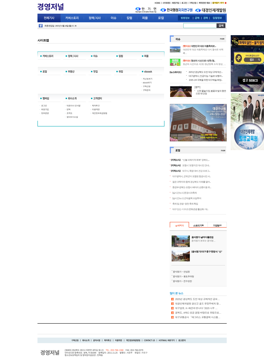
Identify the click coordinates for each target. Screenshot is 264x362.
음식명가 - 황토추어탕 (183, 276)
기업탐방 (217, 225)
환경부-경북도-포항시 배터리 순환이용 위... (191, 187)
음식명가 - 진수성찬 (182, 281)
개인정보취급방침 (99, 113)
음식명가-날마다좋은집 (202, 237)
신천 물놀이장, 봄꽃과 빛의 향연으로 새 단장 (211, 92)
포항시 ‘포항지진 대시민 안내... (196, 165)
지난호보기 (147, 78)
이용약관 (96, 109)
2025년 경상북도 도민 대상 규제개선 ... (206, 72)
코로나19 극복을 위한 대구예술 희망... (205, 80)
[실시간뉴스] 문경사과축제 (184, 192)
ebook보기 (147, 82)
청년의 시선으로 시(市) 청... (203, 60)
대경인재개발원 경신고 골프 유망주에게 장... (198, 303)
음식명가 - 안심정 (181, 271)
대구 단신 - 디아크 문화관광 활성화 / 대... (190, 209)
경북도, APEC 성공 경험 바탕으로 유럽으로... (198, 312)
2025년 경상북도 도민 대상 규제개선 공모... (197, 299)
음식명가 (179, 225)
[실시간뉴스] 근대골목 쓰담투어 (186, 198)
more (222, 38)
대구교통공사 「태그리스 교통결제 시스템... (197, 317)
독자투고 (96, 105)
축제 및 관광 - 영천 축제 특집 (185, 203)
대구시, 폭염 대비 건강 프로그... (196, 171)
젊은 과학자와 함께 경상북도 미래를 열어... (191, 182)
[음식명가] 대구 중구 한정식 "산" (207, 251)
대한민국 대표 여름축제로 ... (203, 46)
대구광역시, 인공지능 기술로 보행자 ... (206, 76)
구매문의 (146, 90)
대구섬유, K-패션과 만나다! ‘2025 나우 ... (196, 308)
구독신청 (146, 86)
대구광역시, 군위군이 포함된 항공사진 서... (191, 176)
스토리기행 (198, 225)
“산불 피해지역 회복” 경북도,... (195, 160)
